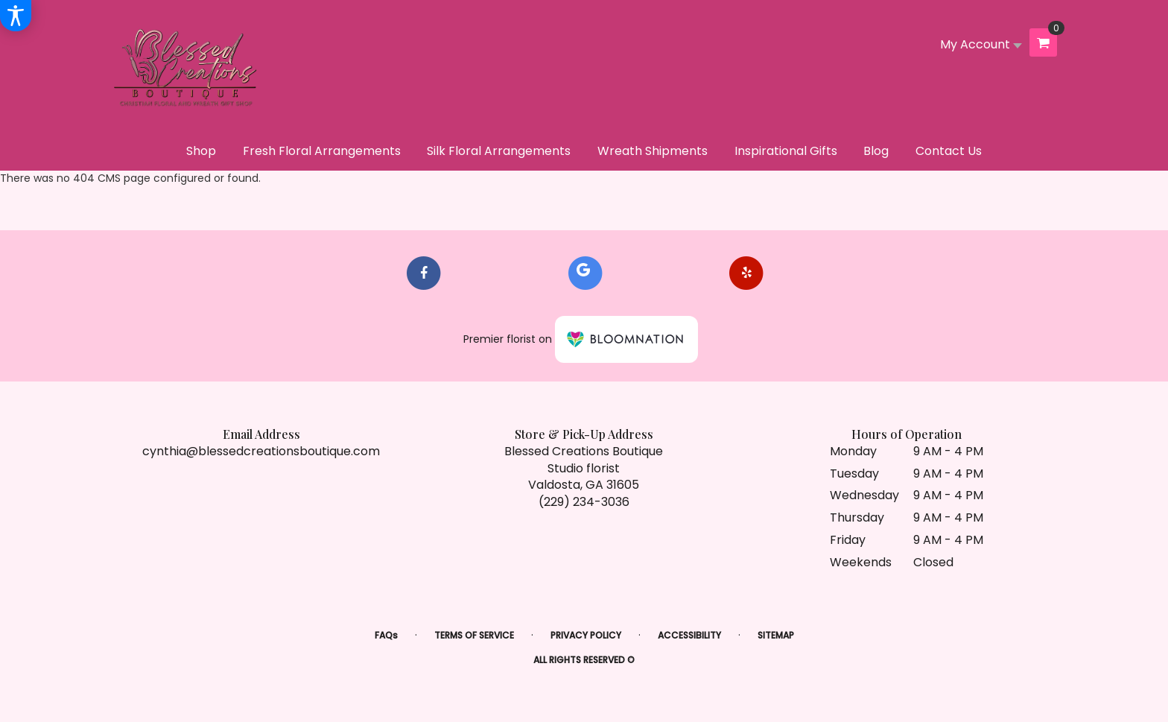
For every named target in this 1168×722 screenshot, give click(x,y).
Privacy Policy (585, 635)
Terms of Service (474, 635)
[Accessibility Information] (15, 15)
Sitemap (776, 635)
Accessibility (689, 635)
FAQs (386, 635)
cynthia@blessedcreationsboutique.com (261, 451)
